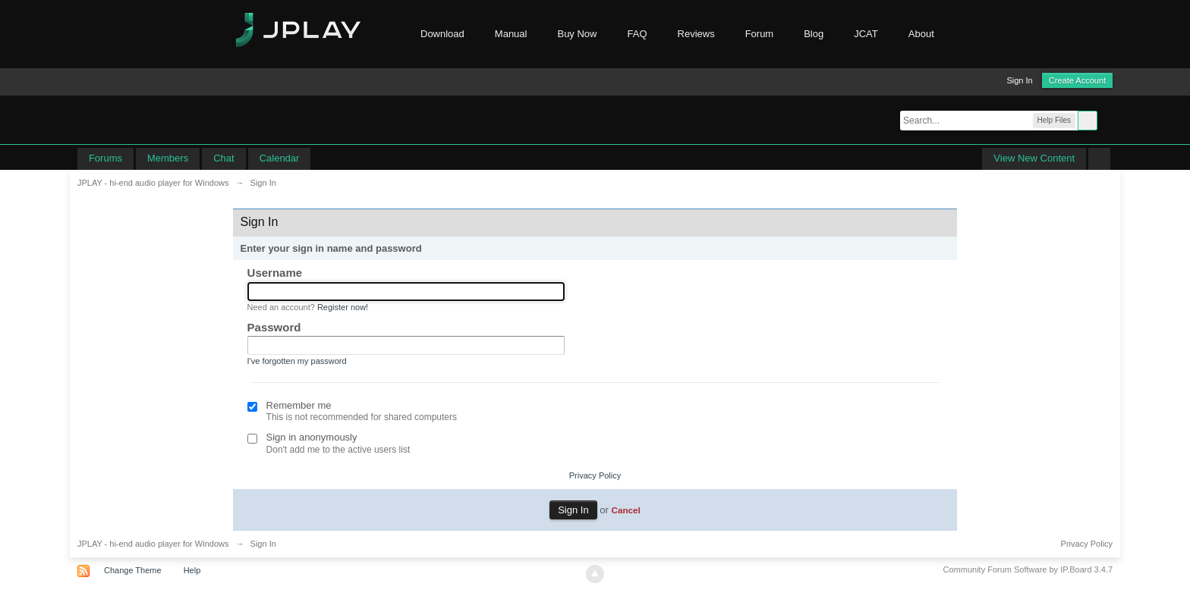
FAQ (637, 33)
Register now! (342, 307)
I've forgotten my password (297, 360)
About (928, 33)
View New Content (1034, 158)
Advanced (1106, 120)
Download (442, 33)
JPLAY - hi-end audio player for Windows (153, 543)
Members (167, 158)
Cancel (625, 510)
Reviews (696, 33)
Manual (511, 33)
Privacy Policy (595, 475)
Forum (759, 33)
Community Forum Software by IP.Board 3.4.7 (1028, 569)
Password (274, 327)
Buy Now (577, 33)
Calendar (280, 158)
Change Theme (133, 570)
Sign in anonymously (311, 437)
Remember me (299, 405)
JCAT (866, 33)
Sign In (1019, 80)
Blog (813, 33)
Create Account (1077, 80)
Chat (223, 158)
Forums (105, 158)
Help (192, 570)
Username (275, 272)
